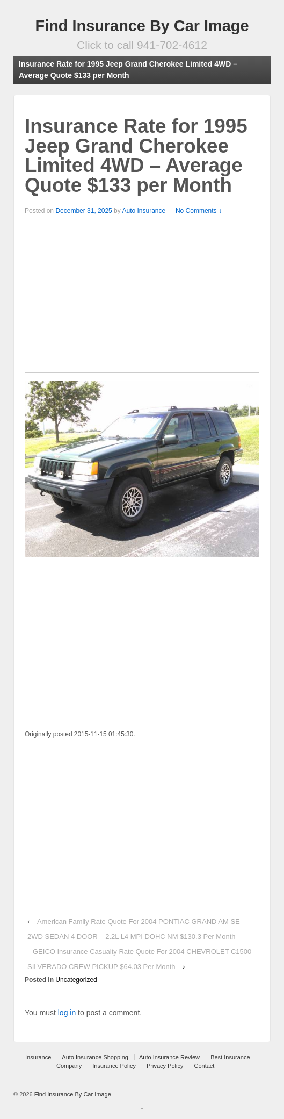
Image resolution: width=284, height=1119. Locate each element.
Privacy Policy (165, 1066)
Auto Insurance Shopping (95, 1057)
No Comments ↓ (199, 210)
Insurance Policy (114, 1066)
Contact (204, 1066)
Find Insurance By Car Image (142, 25)
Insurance (38, 1057)
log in (67, 1012)
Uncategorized (76, 980)
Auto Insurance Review (169, 1057)
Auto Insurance (143, 210)
